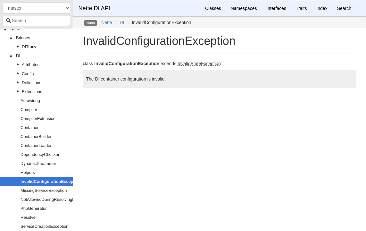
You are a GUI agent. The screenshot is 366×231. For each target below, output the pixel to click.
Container (29, 127)
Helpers (28, 172)
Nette (106, 22)
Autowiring (30, 100)
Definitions (31, 82)
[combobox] (36, 20)
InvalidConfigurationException (51, 181)
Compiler (29, 109)
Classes (213, 8)
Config (28, 73)
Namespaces (244, 8)
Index (321, 8)
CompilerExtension (38, 118)
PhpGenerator (34, 208)
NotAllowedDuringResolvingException (55, 199)
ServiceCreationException (45, 226)
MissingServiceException (44, 190)
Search (344, 8)
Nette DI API (94, 8)
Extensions (32, 91)
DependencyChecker (40, 154)
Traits (301, 8)
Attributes (30, 64)
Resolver (29, 217)
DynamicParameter (38, 163)
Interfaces (276, 8)
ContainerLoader (36, 145)
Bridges (23, 37)
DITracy (29, 46)
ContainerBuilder (36, 136)
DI (18, 55)
